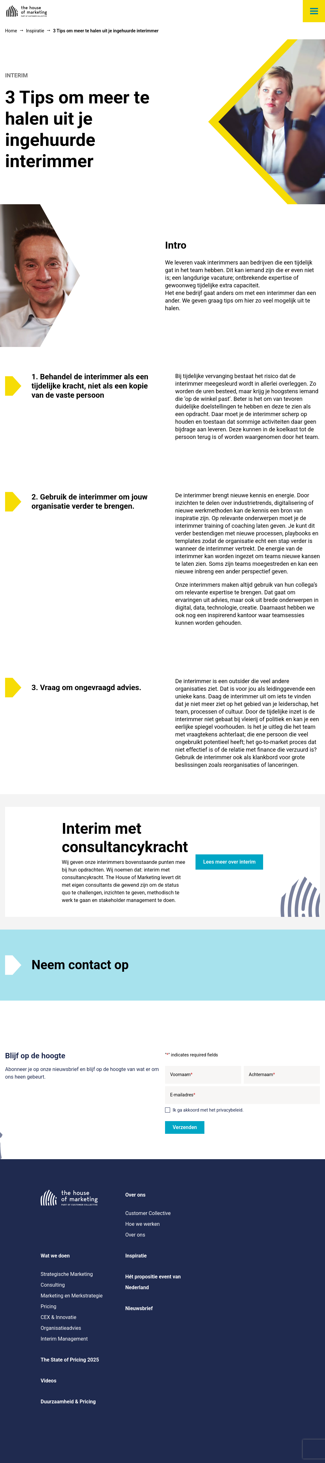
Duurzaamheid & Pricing (68, 1402)
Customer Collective (148, 1213)
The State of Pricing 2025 (70, 1360)
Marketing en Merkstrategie (72, 1296)
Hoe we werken (142, 1224)
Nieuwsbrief (139, 1308)
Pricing (48, 1306)
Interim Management (64, 1339)
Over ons (135, 1195)
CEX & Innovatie (58, 1317)
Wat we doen (55, 1256)
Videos (48, 1381)
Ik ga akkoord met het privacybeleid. (208, 1110)
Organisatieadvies (61, 1328)
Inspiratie (136, 1256)
